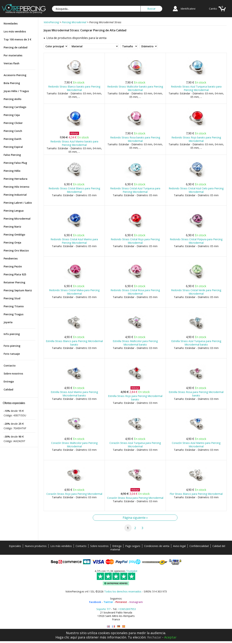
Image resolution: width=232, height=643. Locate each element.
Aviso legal (179, 546)
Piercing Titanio (14, 306)
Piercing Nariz (12, 226)
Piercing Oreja (12, 242)
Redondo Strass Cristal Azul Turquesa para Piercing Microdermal (135, 190)
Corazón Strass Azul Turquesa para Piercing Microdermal (135, 444)
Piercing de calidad (15, 47)
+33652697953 (127, 609)
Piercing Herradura (15, 178)
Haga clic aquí (66, 637)
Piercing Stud (12, 298)
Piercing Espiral (13, 147)
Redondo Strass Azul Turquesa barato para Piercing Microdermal (196, 88)
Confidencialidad (199, 546)
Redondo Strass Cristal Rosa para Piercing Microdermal (135, 291)
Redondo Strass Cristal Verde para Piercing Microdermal (196, 291)
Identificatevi (188, 8)
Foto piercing (12, 345)
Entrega (9, 381)
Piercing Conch (13, 131)
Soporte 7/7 (103, 609)
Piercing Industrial (15, 194)
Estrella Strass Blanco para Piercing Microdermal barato (74, 342)
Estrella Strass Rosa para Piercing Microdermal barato (196, 393)
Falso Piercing (12, 155)
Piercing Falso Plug (15, 163)
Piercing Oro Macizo (16, 250)
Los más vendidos (15, 31)
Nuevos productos (36, 546)
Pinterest (121, 602)
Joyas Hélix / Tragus (16, 91)
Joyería (8, 322)
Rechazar (154, 637)
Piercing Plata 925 (15, 274)
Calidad (8, 389)
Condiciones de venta (156, 546)
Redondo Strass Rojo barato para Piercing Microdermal (196, 139)
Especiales (15, 546)
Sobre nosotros (13, 373)
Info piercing (12, 334)
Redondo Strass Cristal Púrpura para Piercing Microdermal (196, 241)
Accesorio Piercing (15, 75)
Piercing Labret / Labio (18, 202)
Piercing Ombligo (14, 234)
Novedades (11, 23)
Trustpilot (131, 571)
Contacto (10, 365)
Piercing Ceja (12, 115)
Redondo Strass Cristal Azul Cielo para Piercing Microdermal (196, 190)
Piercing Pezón (13, 266)
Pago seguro (132, 546)
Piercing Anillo (12, 99)
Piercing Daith (12, 139)
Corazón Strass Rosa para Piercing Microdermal (135, 498)
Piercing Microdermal (17, 218)
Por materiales (13, 55)
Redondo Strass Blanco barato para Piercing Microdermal (74, 88)
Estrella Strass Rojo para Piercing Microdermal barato (135, 397)
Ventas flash (11, 63)
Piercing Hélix (12, 170)
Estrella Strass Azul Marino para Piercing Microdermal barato (74, 393)
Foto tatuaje (12, 353)
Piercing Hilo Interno (16, 186)
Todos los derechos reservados (122, 591)
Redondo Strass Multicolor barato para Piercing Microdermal (135, 88)
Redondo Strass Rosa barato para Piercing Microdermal (135, 139)
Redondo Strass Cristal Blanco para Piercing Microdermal (74, 190)
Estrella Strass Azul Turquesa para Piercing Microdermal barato (196, 342)
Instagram (136, 602)
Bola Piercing (12, 83)
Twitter (108, 602)
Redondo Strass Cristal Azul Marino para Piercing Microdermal (74, 241)
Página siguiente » (135, 518)
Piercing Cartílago (15, 107)
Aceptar (170, 637)
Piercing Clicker (13, 123)
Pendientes (11, 258)
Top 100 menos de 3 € (17, 39)
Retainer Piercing (14, 282)
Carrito (213, 8)
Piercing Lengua (14, 210)
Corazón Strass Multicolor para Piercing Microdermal (74, 444)
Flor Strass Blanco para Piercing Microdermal (196, 494)
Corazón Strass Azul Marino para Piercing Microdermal (196, 444)
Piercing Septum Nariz (18, 290)
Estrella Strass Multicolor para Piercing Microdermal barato (135, 342)
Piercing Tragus (13, 314)
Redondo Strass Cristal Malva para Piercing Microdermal (74, 291)
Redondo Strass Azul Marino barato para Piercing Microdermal (74, 143)
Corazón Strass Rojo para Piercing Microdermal (74, 494)
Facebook (95, 602)
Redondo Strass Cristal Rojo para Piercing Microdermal (135, 241)
